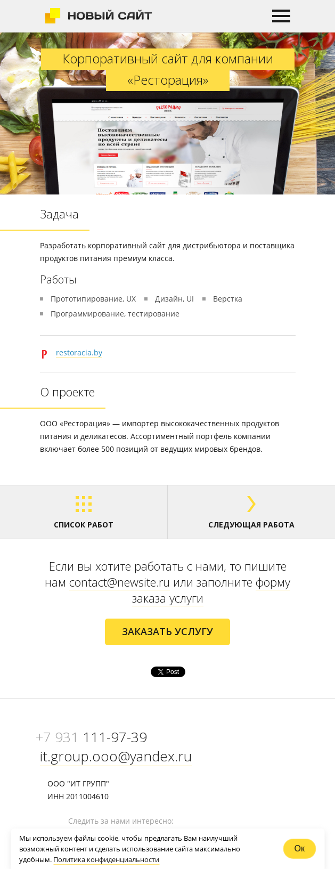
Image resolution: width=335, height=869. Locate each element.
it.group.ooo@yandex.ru (116, 756)
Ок (300, 848)
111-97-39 (91, 736)
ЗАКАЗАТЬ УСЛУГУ (167, 631)
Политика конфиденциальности (106, 859)
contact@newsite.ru (119, 582)
